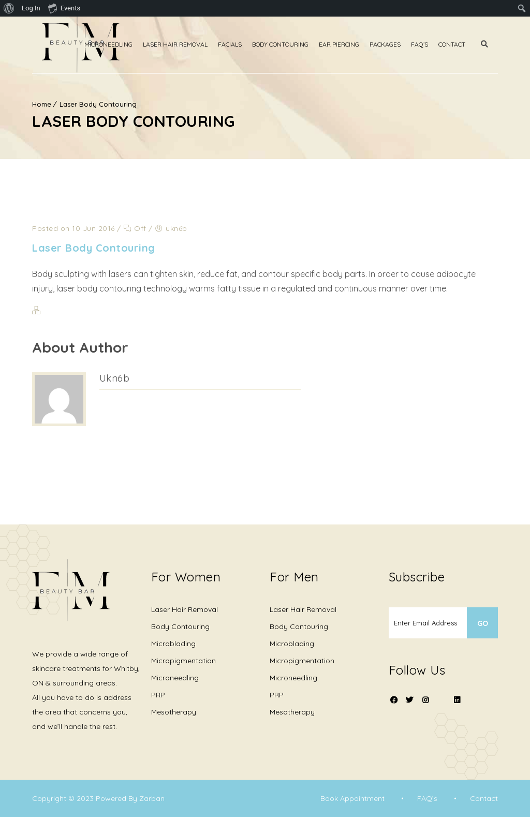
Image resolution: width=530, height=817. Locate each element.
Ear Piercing (349, 44)
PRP (158, 694)
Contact (461, 44)
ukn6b (114, 378)
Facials (240, 44)
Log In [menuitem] (31, 8)
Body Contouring (290, 44)
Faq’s (429, 44)
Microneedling (118, 44)
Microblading (173, 643)
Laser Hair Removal (185, 44)
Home (41, 104)
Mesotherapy (173, 712)
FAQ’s (427, 798)
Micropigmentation (183, 660)
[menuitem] (9, 8)
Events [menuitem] (64, 8)
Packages (394, 44)
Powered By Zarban (130, 798)
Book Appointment (351, 798)
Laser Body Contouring (98, 104)
